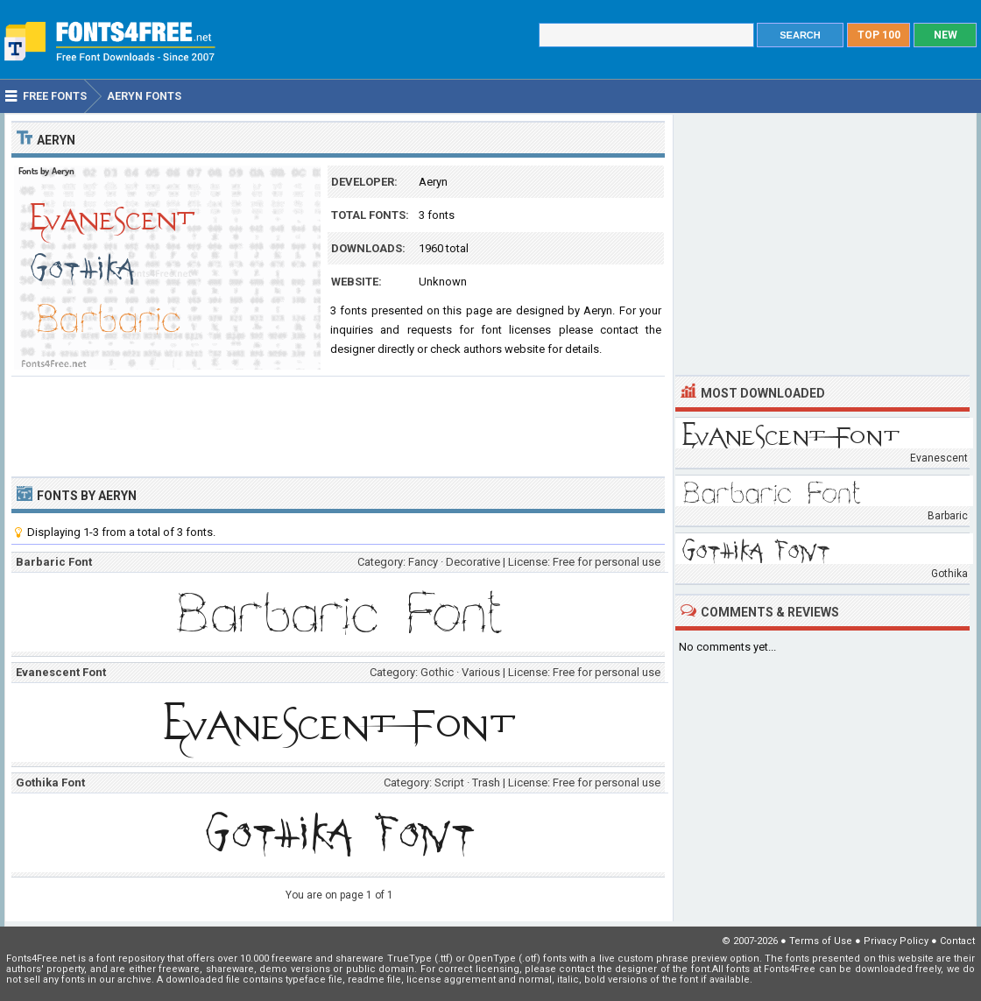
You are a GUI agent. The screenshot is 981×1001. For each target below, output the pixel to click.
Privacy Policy (896, 941)
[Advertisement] (338, 424)
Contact (957, 941)
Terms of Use (820, 941)
